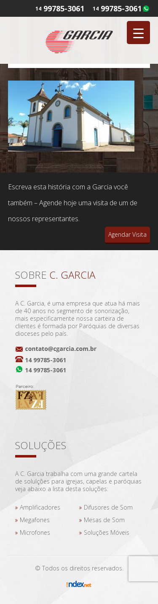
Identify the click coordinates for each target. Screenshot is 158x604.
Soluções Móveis (106, 532)
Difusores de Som (108, 507)
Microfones (35, 532)
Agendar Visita (127, 234)
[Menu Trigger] (138, 32)
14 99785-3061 (45, 360)
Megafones (35, 520)
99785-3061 (121, 8)
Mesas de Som (104, 520)
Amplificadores (40, 507)
